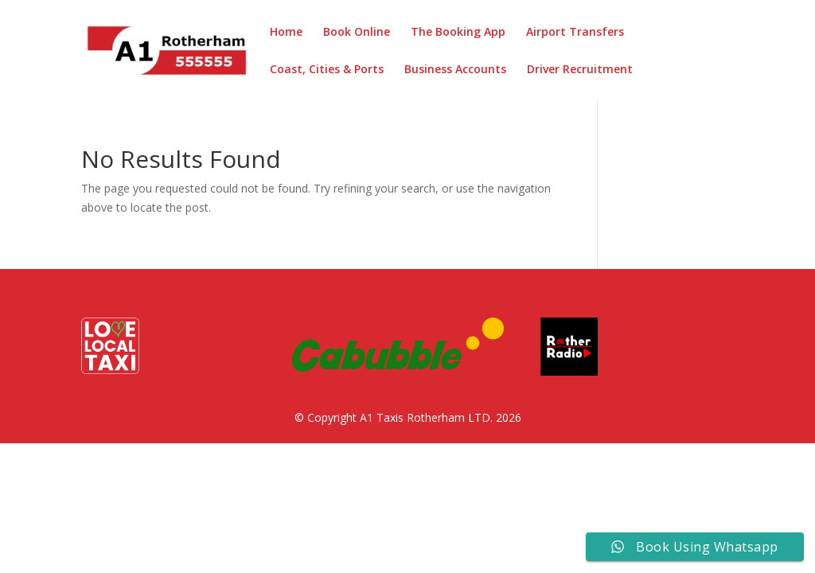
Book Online (356, 32)
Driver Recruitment (580, 70)
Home (286, 32)
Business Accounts (455, 70)
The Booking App (458, 32)
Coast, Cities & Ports (327, 70)
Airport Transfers (575, 32)
